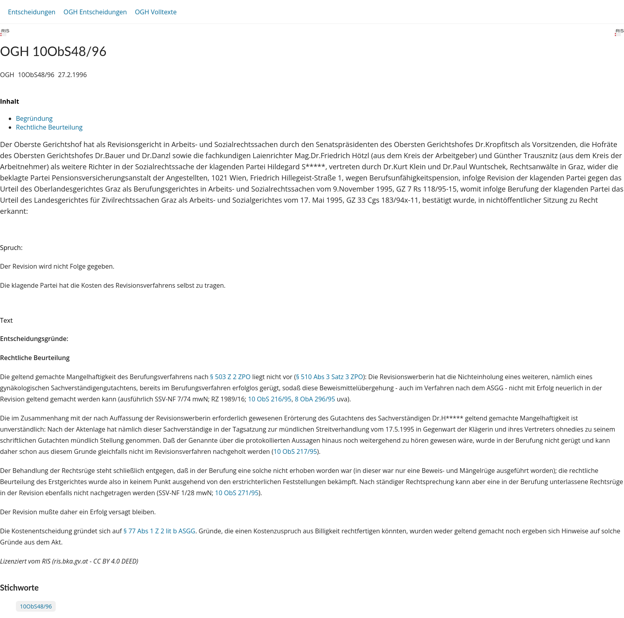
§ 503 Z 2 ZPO (230, 376)
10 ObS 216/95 (269, 399)
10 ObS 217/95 (295, 451)
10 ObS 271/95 (236, 492)
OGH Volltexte (156, 12)
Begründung (34, 118)
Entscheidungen (31, 12)
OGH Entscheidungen (95, 12)
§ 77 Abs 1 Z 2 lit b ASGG (159, 531)
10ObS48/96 (36, 606)
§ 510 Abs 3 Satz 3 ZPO (329, 376)
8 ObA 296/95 (315, 399)
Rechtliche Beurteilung (49, 127)
